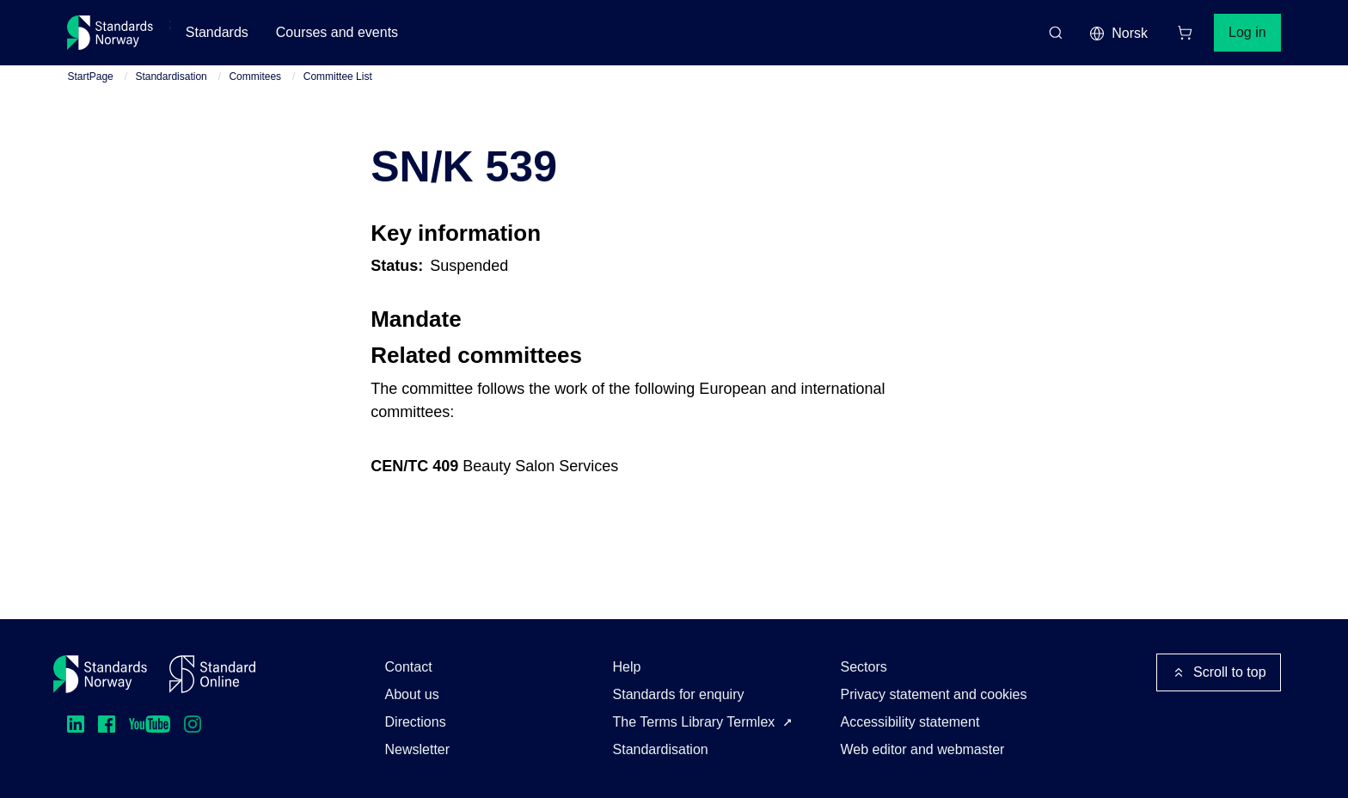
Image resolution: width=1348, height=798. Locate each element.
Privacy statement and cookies (934, 694)
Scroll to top (1218, 672)
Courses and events (337, 32)
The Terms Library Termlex (694, 722)
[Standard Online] (212, 674)
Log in (1247, 32)
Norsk (1118, 33)
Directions (415, 722)
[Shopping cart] (1184, 32)
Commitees (255, 77)
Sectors (864, 667)
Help (627, 667)
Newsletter (417, 749)
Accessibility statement (910, 722)
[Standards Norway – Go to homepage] (110, 33)
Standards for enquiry (678, 694)
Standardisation (170, 77)
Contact (408, 667)
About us (412, 694)
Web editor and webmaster (923, 749)
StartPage (90, 77)
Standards (217, 32)
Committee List (337, 77)
